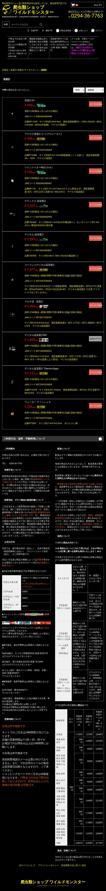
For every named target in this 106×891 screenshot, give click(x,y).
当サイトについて (27, 865)
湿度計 (44, 70)
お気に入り (81, 30)
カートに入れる (96, 104)
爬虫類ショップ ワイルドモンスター (53, 882)
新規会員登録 (63, 30)
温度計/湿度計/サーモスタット (24, 70)
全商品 (5, 70)
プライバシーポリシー (48, 865)
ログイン (97, 30)
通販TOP (47, 30)
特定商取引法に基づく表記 (73, 865)
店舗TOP (32, 30)
